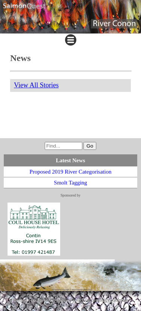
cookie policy (42, 300)
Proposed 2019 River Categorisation (71, 172)
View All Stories (36, 85)
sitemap (20, 300)
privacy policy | (72, 300)
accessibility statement (107, 300)
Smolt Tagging (70, 183)
